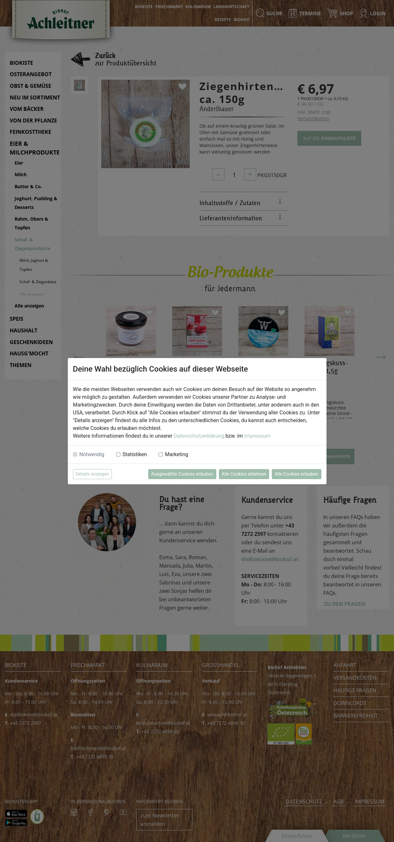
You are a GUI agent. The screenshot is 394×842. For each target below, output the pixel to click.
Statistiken (135, 454)
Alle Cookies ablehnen (244, 474)
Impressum (257, 436)
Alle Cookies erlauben (296, 474)
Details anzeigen (92, 474)
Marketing (176, 454)
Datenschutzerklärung (198, 436)
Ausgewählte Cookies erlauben (182, 474)
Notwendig (91, 454)
